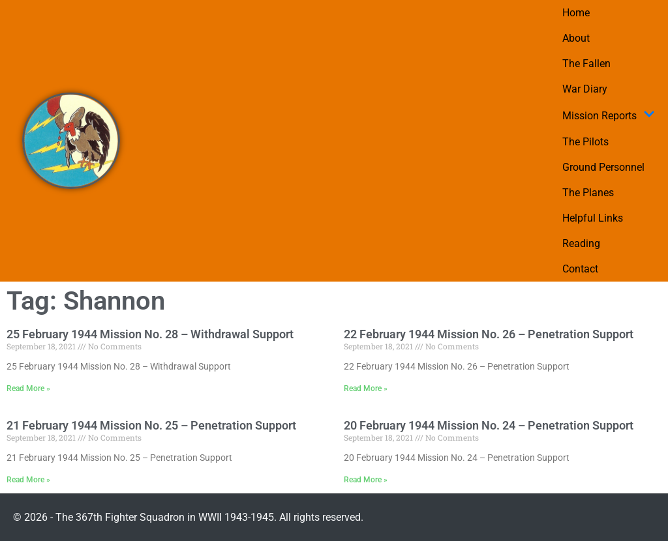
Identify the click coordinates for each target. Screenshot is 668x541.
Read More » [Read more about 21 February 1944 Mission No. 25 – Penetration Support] (28, 479)
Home (576, 13)
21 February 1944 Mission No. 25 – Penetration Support (151, 425)
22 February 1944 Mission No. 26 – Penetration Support (488, 334)
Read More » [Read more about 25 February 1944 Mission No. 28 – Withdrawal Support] (28, 388)
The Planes (588, 192)
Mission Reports (608, 115)
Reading (581, 243)
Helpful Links (592, 218)
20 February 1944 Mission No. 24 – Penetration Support (488, 425)
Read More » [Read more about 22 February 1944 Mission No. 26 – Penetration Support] (365, 388)
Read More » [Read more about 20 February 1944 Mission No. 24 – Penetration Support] (365, 479)
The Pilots (585, 142)
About (576, 38)
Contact (580, 269)
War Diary (584, 89)
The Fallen (586, 63)
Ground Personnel (603, 167)
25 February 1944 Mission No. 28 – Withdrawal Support (150, 334)
